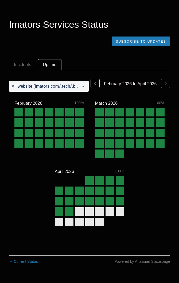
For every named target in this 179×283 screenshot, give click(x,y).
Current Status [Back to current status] (23, 261)
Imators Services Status (58, 24)
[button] (141, 42)
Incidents (22, 64)
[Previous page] (95, 83)
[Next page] (165, 83)
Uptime (50, 64)
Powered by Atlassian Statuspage (142, 261)
